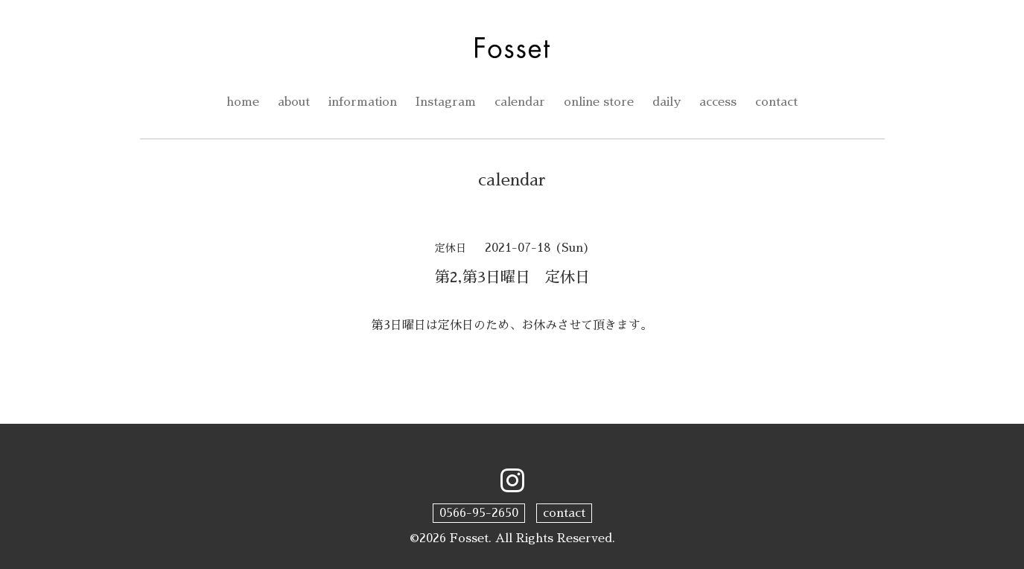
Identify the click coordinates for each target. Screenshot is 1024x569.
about (294, 102)
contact (776, 102)
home (242, 102)
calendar (519, 102)
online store (599, 102)
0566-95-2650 (478, 513)
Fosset (469, 538)
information (362, 102)
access (718, 102)
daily (666, 102)
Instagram (446, 102)
